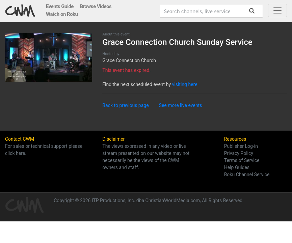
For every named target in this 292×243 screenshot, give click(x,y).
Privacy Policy (238, 153)
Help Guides (236, 167)
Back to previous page (125, 105)
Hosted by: (111, 54)
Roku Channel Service (247, 174)
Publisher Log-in (241, 146)
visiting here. (185, 84)
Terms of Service (242, 160)
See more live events (180, 105)
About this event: (116, 34)
